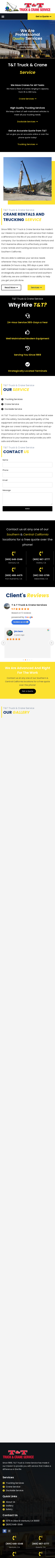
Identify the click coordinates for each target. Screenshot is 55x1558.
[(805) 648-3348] (13, 553)
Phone (5, 470)
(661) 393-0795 (41, 575)
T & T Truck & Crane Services (29, 605)
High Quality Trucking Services (27, 107)
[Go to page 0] (23, 659)
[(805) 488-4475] (13, 569)
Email (5, 480)
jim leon (18, 631)
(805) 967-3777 (41, 559)
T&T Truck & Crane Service (18, 210)
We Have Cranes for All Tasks (27, 85)
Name (5, 460)
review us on (20, 621)
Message (7, 490)
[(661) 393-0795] (41, 569)
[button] (3, 16)
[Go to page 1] (25, 659)
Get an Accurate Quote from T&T (27, 130)
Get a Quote (27, 692)
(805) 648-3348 (13, 559)
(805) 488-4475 (13, 575)
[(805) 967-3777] (41, 553)
